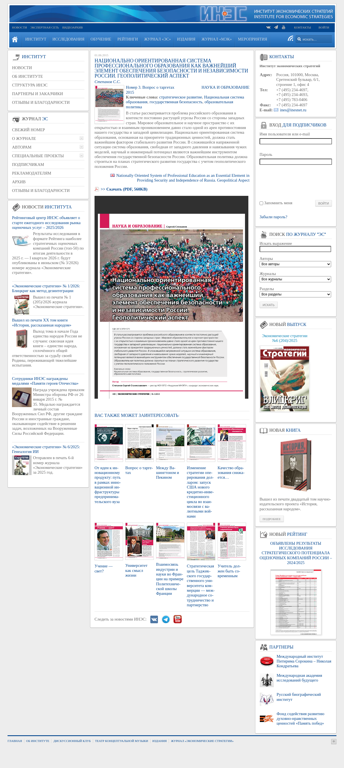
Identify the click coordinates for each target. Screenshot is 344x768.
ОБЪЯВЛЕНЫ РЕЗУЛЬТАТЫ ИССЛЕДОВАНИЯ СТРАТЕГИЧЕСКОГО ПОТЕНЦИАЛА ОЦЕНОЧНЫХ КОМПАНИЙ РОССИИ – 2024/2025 (296, 553)
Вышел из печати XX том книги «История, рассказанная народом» (41, 322)
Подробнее (272, 519)
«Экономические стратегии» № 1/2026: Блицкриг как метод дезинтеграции (46, 288)
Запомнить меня (278, 203)
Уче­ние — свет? (104, 568)
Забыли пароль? (273, 217)
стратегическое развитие (180, 97)
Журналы (268, 273)
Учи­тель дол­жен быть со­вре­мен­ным (229, 571)
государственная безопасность (176, 102)
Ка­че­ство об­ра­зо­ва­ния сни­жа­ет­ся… (231, 473)
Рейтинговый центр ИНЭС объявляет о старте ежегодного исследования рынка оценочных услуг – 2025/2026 (46, 222)
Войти (324, 27)
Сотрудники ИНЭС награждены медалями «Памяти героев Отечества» (45, 381)
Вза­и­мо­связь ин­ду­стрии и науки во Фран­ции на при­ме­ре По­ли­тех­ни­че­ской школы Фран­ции (169, 579)
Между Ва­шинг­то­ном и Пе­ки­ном (167, 473)
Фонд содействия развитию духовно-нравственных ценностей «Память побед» (300, 718)
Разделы (267, 288)
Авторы (266, 258)
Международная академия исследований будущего (299, 677)
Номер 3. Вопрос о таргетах (150, 87)
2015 (130, 92)
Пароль (266, 154)
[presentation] (296, 182)
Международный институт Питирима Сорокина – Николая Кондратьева (304, 661)
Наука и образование (225, 87)
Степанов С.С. (108, 81)
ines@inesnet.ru (293, 110)
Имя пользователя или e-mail (285, 134)
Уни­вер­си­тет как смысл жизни (136, 570)
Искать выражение (276, 243)
